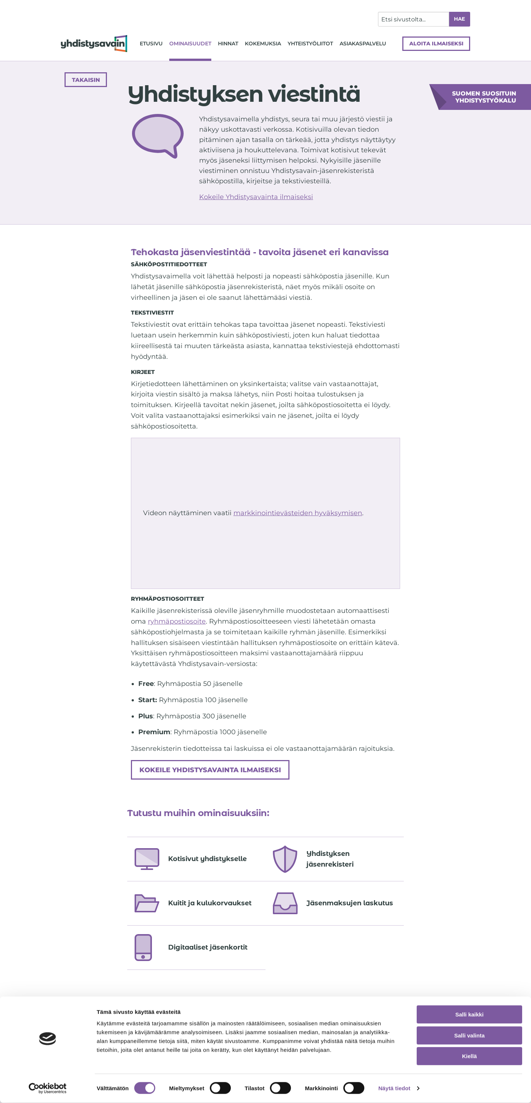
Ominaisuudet (190, 43)
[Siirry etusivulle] (94, 43)
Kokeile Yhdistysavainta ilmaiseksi (256, 197)
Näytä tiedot (394, 1088)
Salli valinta (469, 1036)
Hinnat (228, 43)
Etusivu (151, 43)
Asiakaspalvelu (363, 43)
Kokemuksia (263, 43)
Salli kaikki (469, 1015)
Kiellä (469, 1056)
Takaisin (86, 79)
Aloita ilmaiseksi (436, 43)
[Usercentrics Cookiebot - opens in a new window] (47, 1088)
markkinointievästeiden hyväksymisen (297, 513)
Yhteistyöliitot (310, 43)
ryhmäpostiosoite (177, 621)
